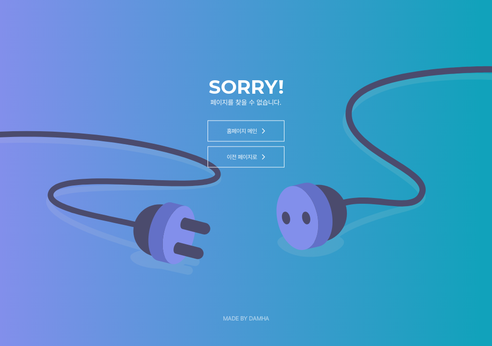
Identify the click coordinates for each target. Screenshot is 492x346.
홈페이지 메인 (246, 131)
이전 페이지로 (246, 157)
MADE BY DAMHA (246, 318)
